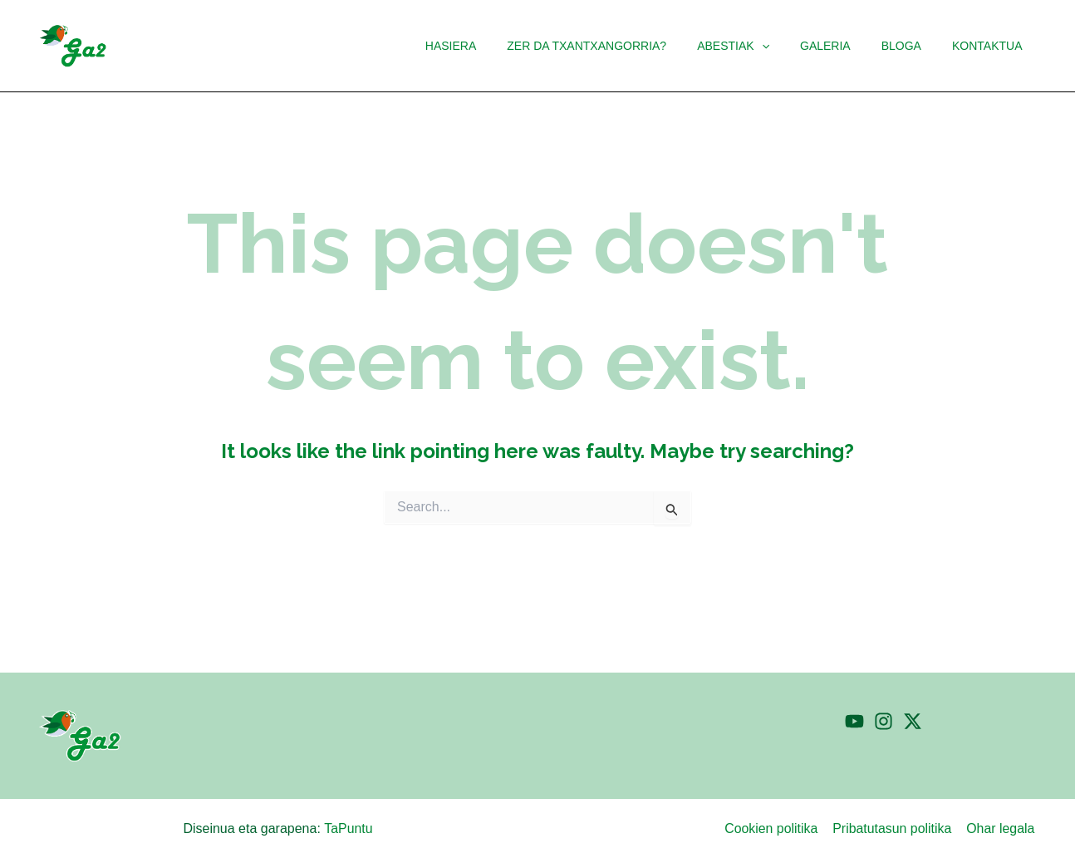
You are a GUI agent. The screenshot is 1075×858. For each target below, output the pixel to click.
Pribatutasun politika (894, 828)
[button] (759, 45)
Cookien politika (774, 828)
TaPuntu (348, 828)
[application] (787, 45)
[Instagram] (883, 721)
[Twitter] (912, 721)
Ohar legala (1001, 828)
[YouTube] (854, 721)
